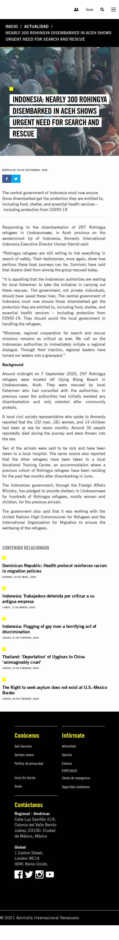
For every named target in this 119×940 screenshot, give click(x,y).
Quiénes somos (24, 754)
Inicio (11, 26)
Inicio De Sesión (25, 777)
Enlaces (67, 763)
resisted (90, 396)
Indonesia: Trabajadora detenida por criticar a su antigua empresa (48, 598)
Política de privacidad (29, 763)
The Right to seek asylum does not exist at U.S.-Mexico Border (54, 689)
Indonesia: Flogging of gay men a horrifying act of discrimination (49, 628)
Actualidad (36, 26)
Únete (89, 9)
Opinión (67, 754)
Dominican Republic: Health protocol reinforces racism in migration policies (54, 568)
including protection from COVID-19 (35, 209)
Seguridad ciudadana (76, 786)
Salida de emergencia (76, 778)
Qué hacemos (23, 746)
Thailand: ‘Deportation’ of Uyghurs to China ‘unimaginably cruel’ (43, 659)
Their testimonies (48, 258)
